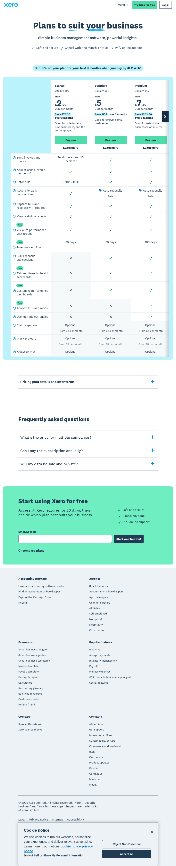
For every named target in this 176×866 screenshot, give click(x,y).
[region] (88, 844)
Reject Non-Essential (127, 844)
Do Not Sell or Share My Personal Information (54, 855)
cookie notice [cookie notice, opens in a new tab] (71, 846)
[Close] (151, 832)
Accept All (126, 854)
